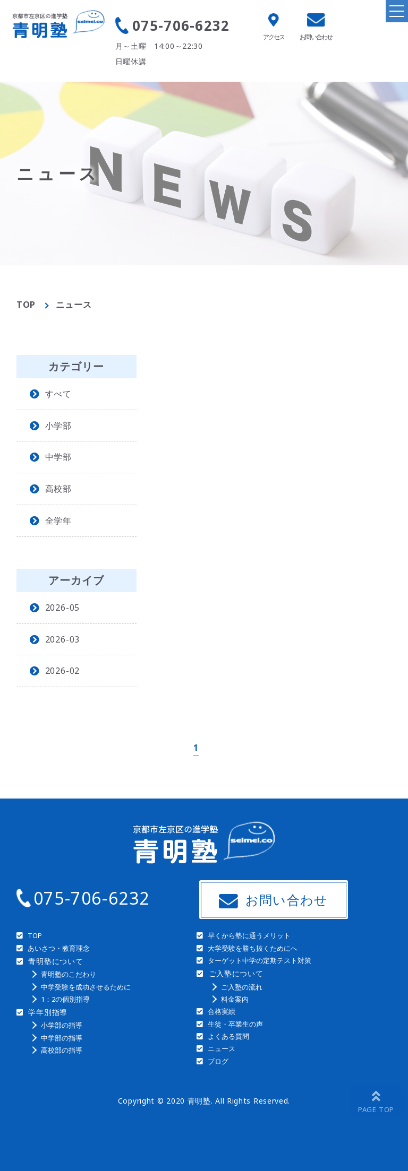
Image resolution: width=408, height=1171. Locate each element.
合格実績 (221, 1011)
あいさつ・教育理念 (59, 948)
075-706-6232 (181, 25)
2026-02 (62, 670)
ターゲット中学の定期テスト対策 (259, 960)
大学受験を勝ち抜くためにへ (253, 948)
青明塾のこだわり (68, 974)
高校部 (58, 489)
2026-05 (62, 607)
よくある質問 (228, 1036)
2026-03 (62, 639)
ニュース (221, 1048)
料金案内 (235, 999)
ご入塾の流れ (241, 987)
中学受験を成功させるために (86, 987)
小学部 (58, 425)
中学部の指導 (61, 1038)
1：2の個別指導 (65, 999)
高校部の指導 (61, 1050)
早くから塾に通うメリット (249, 935)
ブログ (218, 1061)
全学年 (58, 520)
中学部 (58, 457)
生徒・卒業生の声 (235, 1024)
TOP (26, 304)
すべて (58, 394)
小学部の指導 (61, 1025)
